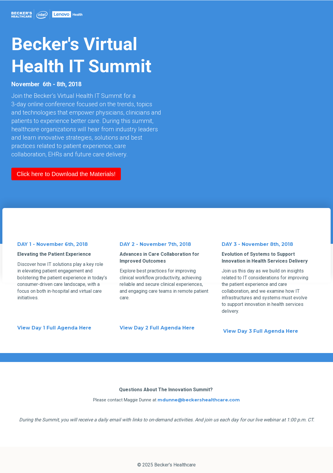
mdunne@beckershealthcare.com (199, 389)
